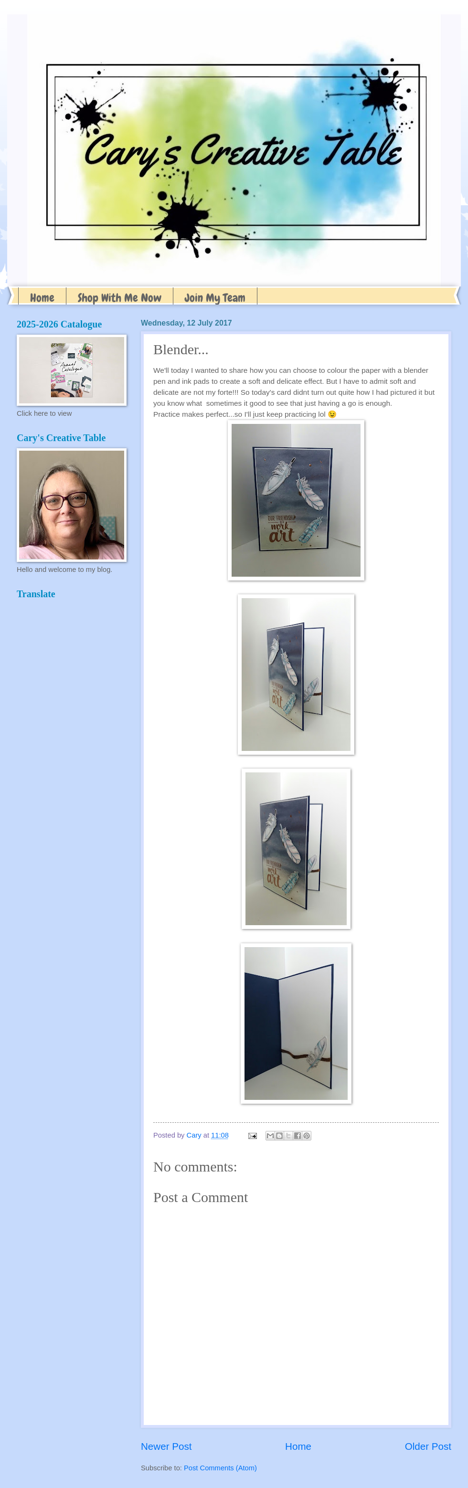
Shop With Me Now (119, 297)
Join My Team (215, 297)
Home (42, 297)
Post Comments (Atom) (220, 1468)
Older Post (428, 1446)
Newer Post (166, 1446)
